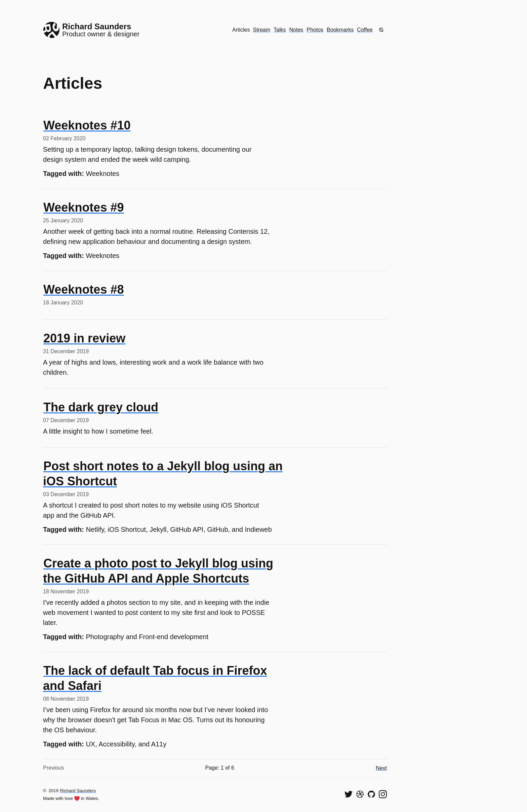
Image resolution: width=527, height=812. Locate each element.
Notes (296, 30)
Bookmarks (340, 30)
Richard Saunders (78, 790)
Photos (315, 30)
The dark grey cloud (100, 407)
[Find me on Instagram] (382, 794)
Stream (261, 30)
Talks (280, 30)
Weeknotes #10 (86, 125)
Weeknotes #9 (83, 207)
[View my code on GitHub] (371, 794)
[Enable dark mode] (381, 30)
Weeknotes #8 (83, 289)
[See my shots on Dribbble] (360, 794)
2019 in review (84, 338)
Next (381, 768)
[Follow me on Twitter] (348, 794)
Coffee (365, 30)
